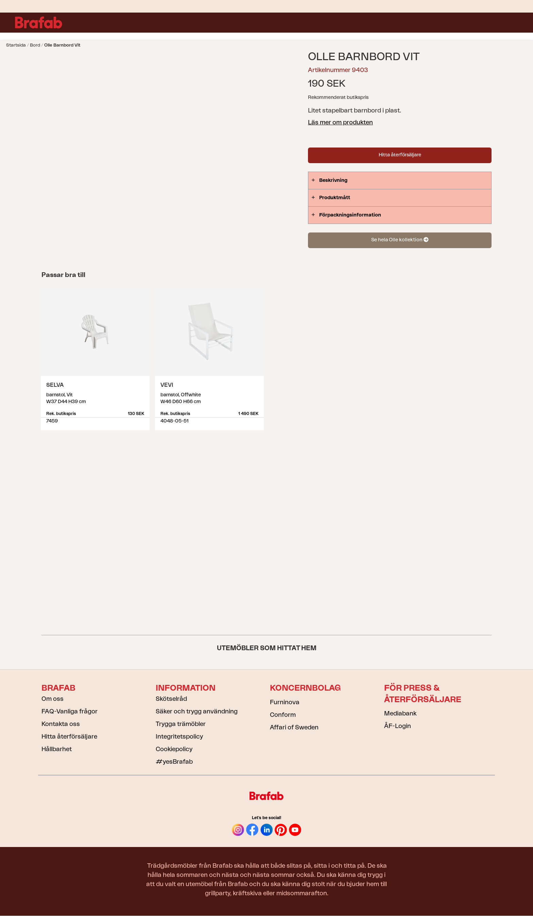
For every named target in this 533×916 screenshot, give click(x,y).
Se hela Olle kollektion (399, 239)
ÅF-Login (397, 726)
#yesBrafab (174, 762)
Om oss (52, 699)
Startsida (16, 45)
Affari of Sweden (294, 727)
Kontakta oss (60, 724)
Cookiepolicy (174, 749)
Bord (35, 45)
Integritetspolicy (179, 736)
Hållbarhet (56, 749)
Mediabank (400, 713)
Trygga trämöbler (181, 724)
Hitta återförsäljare (400, 155)
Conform (283, 715)
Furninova (284, 702)
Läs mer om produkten (340, 122)
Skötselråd (171, 699)
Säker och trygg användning (197, 711)
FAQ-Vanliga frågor (69, 711)
